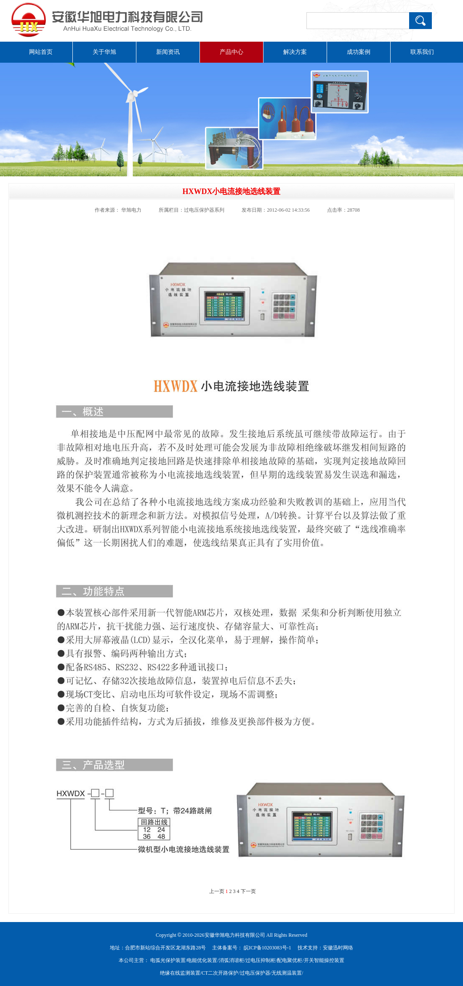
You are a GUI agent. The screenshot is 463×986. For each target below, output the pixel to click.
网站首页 (41, 52)
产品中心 (231, 52)
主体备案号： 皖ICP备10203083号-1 (251, 948)
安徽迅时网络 (338, 948)
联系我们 (422, 52)
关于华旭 (104, 52)
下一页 (248, 891)
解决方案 (295, 52)
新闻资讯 (168, 52)
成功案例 (358, 52)
